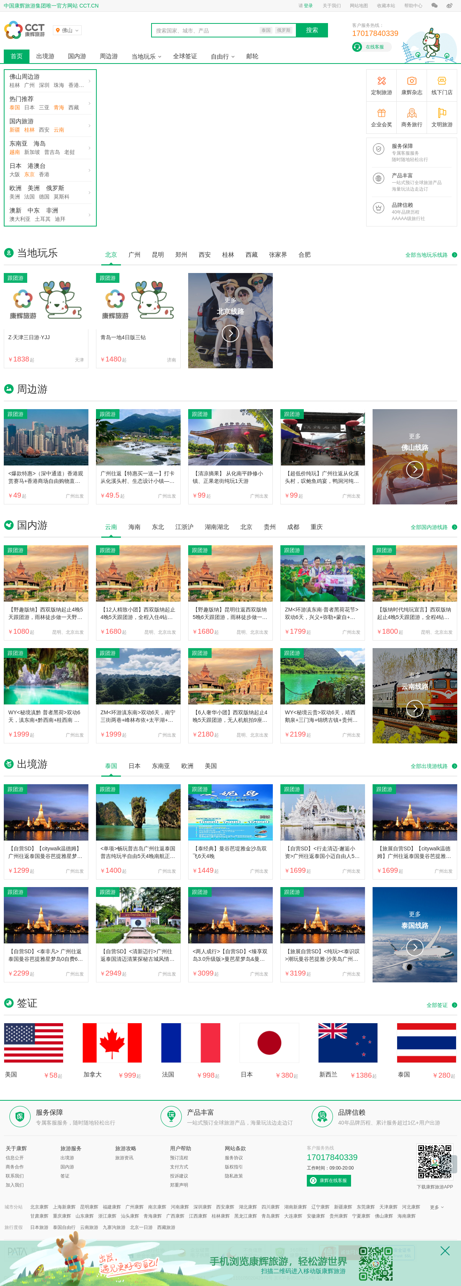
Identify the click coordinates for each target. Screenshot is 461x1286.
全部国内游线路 (429, 527)
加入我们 (15, 1185)
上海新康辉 (64, 1207)
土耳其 (43, 219)
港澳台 (37, 166)
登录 (308, 5)
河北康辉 (411, 1207)
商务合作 (15, 1167)
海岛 (40, 143)
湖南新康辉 (295, 1207)
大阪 (14, 174)
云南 (59, 130)
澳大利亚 (20, 219)
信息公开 (15, 1157)
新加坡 (32, 152)
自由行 (220, 56)
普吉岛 (52, 152)
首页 (17, 56)
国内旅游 (21, 121)
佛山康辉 (384, 1216)
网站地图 (359, 5)
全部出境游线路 (429, 766)
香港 (73, 85)
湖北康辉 (248, 1207)
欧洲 (15, 188)
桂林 (14, 85)
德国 (44, 197)
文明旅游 (442, 124)
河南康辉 (180, 1207)
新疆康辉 (343, 1207)
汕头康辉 (130, 1216)
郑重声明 (179, 1185)
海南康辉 (407, 1216)
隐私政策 (234, 1176)
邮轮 (252, 56)
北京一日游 (141, 1227)
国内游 (77, 56)
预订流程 (179, 1157)
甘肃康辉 (39, 1216)
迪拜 (60, 219)
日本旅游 (39, 1227)
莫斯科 (62, 197)
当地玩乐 (143, 56)
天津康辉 (388, 1207)
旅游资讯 (124, 1157)
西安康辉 (225, 1207)
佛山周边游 (24, 76)
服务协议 (234, 1157)
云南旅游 (89, 1227)
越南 (14, 152)
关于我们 (332, 5)
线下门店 (442, 92)
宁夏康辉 (361, 1216)
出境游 (45, 56)
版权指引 (234, 1167)
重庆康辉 (62, 1216)
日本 (29, 107)
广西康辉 (175, 1216)
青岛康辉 (270, 1216)
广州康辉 (134, 1207)
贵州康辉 (339, 1216)
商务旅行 (411, 124)
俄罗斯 (55, 188)
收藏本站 (386, 5)
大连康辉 (293, 1216)
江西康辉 (198, 1216)
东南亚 (18, 143)
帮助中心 (413, 5)
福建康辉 (112, 1207)
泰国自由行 (64, 1227)
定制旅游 (381, 92)
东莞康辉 (366, 1207)
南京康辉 (157, 1207)
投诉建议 (179, 1176)
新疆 (14, 130)
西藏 (73, 107)
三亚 (44, 107)
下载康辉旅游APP (434, 1166)
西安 (44, 130)
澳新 (15, 210)
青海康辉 (153, 1216)
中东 (34, 210)
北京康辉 (39, 1207)
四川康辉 (270, 1207)
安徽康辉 (316, 1216)
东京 (29, 174)
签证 (65, 1176)
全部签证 (437, 1005)
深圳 (44, 85)
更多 (230, 307)
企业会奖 (381, 124)
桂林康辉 (221, 1216)
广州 (29, 85)
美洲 (34, 188)
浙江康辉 (107, 1216)
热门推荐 (21, 99)
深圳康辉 (202, 1207)
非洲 (52, 210)
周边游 (109, 56)
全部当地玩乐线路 (426, 255)
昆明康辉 (89, 1207)
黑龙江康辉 (245, 1216)
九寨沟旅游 (114, 1227)
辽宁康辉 (320, 1207)
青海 (59, 107)
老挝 (69, 152)
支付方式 (179, 1167)
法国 (29, 197)
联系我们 (15, 1176)
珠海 (59, 85)
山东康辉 (85, 1216)
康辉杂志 (411, 92)
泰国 (14, 107)
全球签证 (185, 56)
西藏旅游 (166, 1227)
